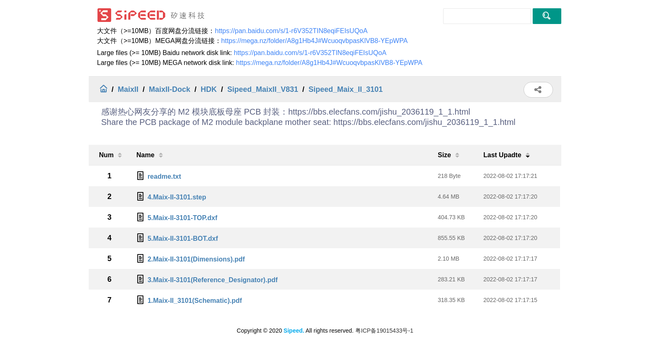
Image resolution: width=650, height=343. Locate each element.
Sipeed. (294, 330)
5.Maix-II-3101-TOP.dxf (182, 217)
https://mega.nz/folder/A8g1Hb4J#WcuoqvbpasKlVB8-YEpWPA (314, 40)
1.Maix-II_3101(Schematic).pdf (195, 300)
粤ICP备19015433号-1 (384, 330)
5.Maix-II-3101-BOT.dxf (183, 238)
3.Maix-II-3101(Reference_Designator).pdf (213, 279)
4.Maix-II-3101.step (177, 197)
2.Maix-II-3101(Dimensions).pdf (196, 259)
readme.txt (164, 176)
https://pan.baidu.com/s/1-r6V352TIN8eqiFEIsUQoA (291, 30)
